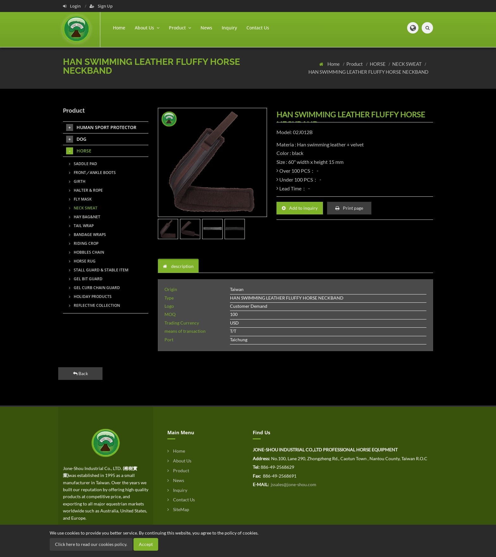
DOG (76, 139)
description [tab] (178, 266)
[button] (412, 28)
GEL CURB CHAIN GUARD (94, 287)
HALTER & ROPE (86, 190)
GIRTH (77, 181)
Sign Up (101, 6)
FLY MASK (80, 199)
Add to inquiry (300, 208)
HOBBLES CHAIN (86, 252)
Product (355, 64)
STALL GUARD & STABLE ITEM (98, 270)
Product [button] (180, 28)
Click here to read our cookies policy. (91, 544)
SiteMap (178, 509)
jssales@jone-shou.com (293, 484)
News (206, 28)
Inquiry (229, 28)
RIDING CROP (83, 243)
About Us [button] (147, 28)
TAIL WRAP (81, 225)
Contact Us (257, 28)
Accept (146, 544)
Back (80, 373)
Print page (349, 208)
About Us (179, 460)
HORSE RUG (82, 261)
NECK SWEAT (407, 64)
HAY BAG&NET (84, 217)
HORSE (378, 64)
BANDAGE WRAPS (87, 234)
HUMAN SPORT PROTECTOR (101, 127)
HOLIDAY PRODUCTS (90, 296)
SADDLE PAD (83, 163)
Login (72, 6)
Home (119, 28)
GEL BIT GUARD (85, 279)
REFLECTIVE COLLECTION (94, 305)
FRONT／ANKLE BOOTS (92, 172)
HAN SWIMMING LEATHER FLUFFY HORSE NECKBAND (368, 72)
